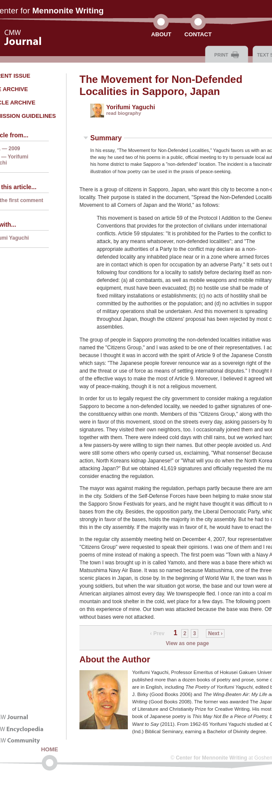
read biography (123, 113)
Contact (198, 34)
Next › (215, 633)
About (161, 34)
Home (49, 749)
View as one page (187, 643)
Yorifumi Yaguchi (130, 107)
